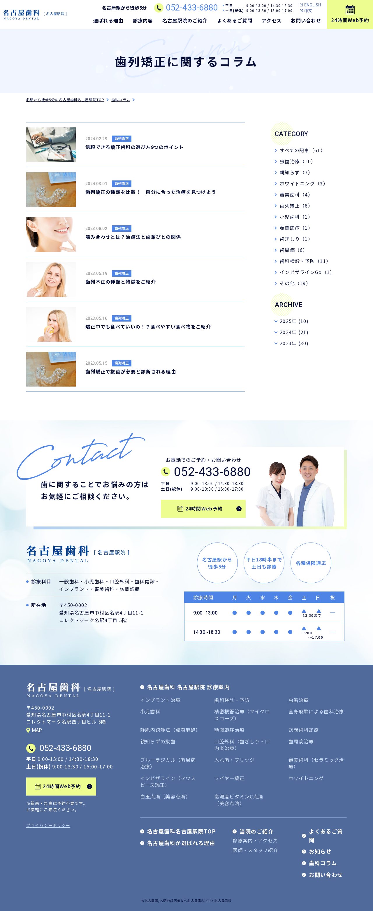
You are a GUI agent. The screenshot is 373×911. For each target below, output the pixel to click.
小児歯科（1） (296, 216)
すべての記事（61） (303, 150)
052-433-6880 (192, 7)
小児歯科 (94, 581)
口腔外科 (120, 581)
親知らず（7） (296, 172)
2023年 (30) (294, 343)
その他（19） (295, 283)
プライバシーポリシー (48, 825)
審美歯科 (104, 588)
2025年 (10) (294, 320)
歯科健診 (145, 581)
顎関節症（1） (296, 227)
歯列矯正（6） (296, 205)
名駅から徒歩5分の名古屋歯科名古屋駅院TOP (65, 99)
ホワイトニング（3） (304, 183)
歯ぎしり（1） (296, 238)
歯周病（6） (294, 249)
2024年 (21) (294, 332)
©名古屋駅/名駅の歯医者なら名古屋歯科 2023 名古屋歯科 (186, 900)
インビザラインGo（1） (307, 271)
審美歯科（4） (296, 194)
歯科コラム (120, 99)
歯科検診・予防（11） (305, 260)
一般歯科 (69, 581)
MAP (37, 730)
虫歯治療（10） (298, 161)
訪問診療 (129, 588)
